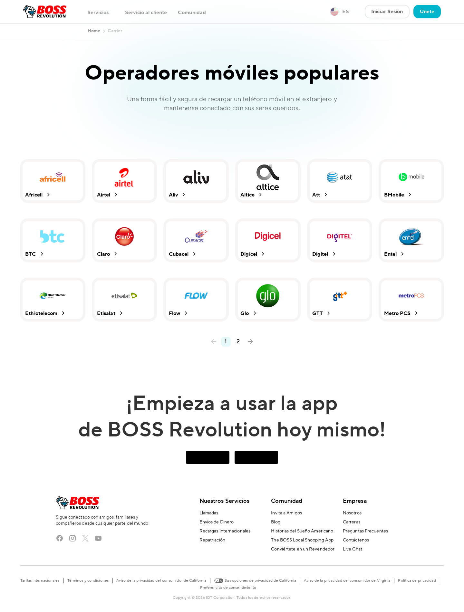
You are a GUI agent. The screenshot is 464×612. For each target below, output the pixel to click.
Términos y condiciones (88, 580)
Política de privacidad (417, 580)
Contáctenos (356, 540)
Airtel (108, 194)
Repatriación (212, 540)
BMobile (398, 194)
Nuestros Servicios (224, 501)
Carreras (351, 522)
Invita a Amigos (286, 513)
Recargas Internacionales (224, 531)
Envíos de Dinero (216, 522)
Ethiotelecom (45, 313)
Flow (179, 313)
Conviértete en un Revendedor (302, 549)
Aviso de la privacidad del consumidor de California (161, 580)
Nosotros (352, 513)
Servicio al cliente (146, 12)
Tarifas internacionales (39, 580)
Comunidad (286, 501)
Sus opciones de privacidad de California (255, 580)
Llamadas (208, 513)
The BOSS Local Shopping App (302, 540)
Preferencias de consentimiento (228, 587)
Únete (427, 11)
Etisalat (110, 313)
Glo (249, 313)
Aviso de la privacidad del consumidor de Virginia (347, 580)
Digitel (324, 254)
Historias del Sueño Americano (302, 531)
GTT (322, 313)
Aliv (178, 194)
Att (320, 194)
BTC (35, 254)
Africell (38, 194)
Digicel (253, 254)
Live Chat (352, 549)
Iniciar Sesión (387, 11)
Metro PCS (402, 313)
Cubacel (183, 254)
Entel (395, 254)
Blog (275, 522)
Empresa (355, 501)
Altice (252, 194)
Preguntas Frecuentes (365, 531)
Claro (108, 254)
